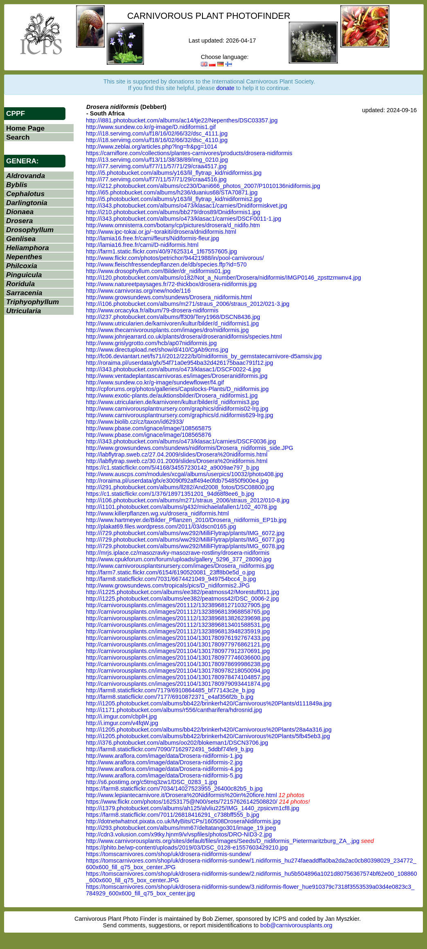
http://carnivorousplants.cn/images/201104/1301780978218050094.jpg (178, 670)
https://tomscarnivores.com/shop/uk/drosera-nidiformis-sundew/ (168, 854)
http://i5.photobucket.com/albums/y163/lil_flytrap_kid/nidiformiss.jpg (174, 172)
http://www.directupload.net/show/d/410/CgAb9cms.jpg (157, 349)
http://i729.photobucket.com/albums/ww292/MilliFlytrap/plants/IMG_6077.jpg (185, 539)
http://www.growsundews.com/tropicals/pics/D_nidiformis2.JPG (168, 585)
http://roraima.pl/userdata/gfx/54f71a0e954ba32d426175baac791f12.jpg (179, 362)
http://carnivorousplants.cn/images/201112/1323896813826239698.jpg (178, 618)
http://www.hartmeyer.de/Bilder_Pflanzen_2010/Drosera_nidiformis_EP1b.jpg (186, 520)
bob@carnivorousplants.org (296, 925)
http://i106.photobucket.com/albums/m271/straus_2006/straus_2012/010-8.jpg (188, 500)
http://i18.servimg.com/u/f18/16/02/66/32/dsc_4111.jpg (156, 133)
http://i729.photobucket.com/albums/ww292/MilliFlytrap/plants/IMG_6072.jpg (185, 533)
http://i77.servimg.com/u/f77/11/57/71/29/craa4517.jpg (156, 166)
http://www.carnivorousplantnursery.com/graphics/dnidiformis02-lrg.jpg (177, 408)
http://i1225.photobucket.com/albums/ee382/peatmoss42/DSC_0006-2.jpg (182, 598)
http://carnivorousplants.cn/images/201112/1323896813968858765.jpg (178, 611)
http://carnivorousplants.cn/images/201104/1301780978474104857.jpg (178, 677)
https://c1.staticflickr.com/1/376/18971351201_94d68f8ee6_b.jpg (170, 493)
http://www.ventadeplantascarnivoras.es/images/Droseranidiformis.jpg (176, 376)
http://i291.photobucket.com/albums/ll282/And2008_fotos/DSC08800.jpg (180, 487)
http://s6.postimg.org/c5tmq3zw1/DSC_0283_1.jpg (151, 782)
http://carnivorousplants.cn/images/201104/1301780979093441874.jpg (178, 683)
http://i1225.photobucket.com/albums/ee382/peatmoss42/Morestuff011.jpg (182, 592)
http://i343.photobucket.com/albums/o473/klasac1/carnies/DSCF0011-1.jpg (183, 218)
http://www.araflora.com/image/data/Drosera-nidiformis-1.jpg (164, 755)
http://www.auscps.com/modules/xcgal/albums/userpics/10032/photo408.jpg (184, 474)
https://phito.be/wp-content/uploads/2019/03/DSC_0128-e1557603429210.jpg (187, 847)
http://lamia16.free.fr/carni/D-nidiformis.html (142, 245)
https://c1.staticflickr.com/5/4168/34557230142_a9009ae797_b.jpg (172, 467)
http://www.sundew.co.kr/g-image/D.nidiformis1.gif (151, 127)
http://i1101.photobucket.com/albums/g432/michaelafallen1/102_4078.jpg (181, 507)
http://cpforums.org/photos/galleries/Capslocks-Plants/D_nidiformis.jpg (177, 389)
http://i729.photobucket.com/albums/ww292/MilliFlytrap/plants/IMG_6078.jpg (185, 546)
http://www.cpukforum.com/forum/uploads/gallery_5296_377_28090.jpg (179, 559)
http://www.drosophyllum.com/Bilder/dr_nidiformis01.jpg (158, 271)
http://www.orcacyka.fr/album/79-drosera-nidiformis (152, 310)
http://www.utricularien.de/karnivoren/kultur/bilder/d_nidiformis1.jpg (172, 323)
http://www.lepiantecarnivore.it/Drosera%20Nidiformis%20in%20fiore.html (181, 795)
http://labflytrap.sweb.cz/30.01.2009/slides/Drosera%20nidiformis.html (176, 461)
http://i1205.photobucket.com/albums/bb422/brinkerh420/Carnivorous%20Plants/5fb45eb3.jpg (208, 736)
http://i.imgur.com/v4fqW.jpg (122, 723)
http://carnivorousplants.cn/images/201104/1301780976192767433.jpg (178, 638)
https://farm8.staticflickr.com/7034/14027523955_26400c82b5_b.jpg (174, 788)
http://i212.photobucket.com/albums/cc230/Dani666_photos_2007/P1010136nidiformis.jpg (203, 186)
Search (18, 137)
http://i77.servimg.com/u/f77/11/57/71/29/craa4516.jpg (156, 179)
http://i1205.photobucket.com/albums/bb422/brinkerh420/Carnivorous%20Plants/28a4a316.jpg (209, 729)
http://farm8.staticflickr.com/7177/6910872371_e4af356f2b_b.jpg (170, 697)
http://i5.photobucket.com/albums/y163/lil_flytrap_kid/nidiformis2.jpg (174, 199)
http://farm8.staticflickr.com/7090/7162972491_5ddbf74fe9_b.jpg (170, 749)
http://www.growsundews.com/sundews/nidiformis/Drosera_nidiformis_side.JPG (189, 448)
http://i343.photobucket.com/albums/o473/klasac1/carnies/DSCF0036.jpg (181, 441)
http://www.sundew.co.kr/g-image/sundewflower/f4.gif (155, 382)
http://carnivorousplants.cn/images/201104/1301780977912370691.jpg (178, 651)
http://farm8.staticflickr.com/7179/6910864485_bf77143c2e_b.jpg (170, 690)
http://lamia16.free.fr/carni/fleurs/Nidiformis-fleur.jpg (152, 238)
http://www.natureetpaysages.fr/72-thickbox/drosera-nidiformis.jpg (171, 284)
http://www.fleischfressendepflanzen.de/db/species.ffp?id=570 (166, 264)
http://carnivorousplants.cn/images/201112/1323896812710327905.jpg (178, 605)
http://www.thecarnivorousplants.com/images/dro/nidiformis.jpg (167, 330)
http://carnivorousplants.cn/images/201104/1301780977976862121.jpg (178, 644)
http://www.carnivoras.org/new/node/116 (138, 290)
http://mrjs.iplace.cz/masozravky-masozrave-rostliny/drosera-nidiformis (178, 552)
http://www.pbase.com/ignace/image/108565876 (148, 435)
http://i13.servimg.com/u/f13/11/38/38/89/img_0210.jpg (157, 159)
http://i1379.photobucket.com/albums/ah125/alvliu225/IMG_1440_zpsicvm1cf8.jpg (192, 808)
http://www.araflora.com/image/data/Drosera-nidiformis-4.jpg (164, 769)
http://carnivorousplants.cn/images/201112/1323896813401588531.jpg (178, 624)
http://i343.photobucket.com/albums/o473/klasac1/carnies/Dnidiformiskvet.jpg (186, 205)
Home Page (25, 128)
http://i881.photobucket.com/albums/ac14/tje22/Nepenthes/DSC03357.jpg (182, 120)
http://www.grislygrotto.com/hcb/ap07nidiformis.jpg (151, 343)
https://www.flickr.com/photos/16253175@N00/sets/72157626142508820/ (181, 801)
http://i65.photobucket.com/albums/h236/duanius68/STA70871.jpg (172, 192)
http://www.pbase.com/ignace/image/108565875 (148, 428)
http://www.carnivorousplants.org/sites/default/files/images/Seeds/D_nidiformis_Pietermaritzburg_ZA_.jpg (223, 841)
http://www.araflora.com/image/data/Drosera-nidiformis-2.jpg (164, 762)
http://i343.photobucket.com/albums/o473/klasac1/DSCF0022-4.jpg (173, 369)
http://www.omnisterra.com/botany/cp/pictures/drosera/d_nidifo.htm (173, 225)
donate (225, 88)
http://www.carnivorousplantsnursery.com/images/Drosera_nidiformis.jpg (180, 566)
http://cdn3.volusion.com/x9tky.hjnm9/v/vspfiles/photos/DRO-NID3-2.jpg (179, 834)
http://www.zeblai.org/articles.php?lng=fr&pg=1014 (151, 146)
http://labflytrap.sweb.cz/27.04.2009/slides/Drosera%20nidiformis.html (176, 454)
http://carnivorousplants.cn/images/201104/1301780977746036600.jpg (178, 657)
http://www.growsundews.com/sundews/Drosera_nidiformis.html (169, 297)
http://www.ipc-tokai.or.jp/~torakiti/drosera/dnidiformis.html (161, 231)
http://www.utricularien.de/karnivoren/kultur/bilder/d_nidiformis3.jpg (172, 402)
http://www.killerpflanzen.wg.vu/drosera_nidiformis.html (157, 513)
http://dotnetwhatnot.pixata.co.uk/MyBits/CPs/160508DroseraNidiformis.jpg (183, 821)
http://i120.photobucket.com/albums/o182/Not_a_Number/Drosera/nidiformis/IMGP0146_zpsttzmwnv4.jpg (223, 277)
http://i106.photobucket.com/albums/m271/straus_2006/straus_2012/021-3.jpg (188, 304)
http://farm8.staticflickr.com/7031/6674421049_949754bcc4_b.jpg (171, 579)
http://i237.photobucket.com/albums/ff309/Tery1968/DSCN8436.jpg (173, 317)
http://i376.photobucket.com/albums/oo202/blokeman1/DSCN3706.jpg (177, 742)
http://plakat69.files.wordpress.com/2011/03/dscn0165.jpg (161, 526)
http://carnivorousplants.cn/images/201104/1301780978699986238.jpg (178, 664)
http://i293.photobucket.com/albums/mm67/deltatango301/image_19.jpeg (181, 828)
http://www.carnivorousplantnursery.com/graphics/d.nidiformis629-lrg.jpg (179, 415)
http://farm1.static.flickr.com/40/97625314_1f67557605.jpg (161, 251)
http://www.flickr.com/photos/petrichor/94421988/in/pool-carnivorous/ (175, 258)
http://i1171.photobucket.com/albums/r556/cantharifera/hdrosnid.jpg (174, 710)
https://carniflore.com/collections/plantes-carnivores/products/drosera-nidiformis (189, 153)
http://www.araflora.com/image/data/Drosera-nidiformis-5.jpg (164, 775)
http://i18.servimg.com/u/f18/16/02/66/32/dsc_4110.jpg (156, 140)
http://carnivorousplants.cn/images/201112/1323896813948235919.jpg (178, 631)
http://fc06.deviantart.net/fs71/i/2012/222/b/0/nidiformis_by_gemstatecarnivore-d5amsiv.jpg (203, 356)
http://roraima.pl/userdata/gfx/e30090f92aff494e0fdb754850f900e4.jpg (177, 480)
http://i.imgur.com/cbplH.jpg (121, 716)
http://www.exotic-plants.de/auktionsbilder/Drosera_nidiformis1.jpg (172, 395)
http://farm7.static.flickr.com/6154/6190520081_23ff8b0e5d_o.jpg (170, 572)
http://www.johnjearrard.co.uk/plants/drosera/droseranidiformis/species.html (184, 336)
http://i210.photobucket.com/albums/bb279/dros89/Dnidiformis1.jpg (173, 212)
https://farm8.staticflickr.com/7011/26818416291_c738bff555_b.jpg (172, 814)
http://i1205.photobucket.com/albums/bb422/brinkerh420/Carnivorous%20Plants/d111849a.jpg (209, 703)
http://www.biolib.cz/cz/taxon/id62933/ (135, 421)
